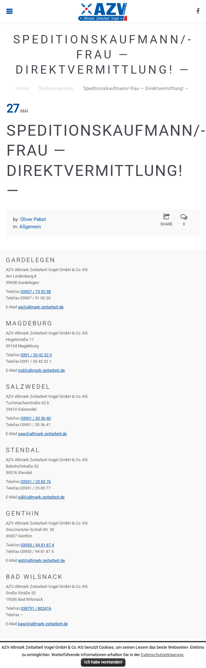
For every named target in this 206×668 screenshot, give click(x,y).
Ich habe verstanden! (103, 662)
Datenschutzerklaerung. (162, 654)
